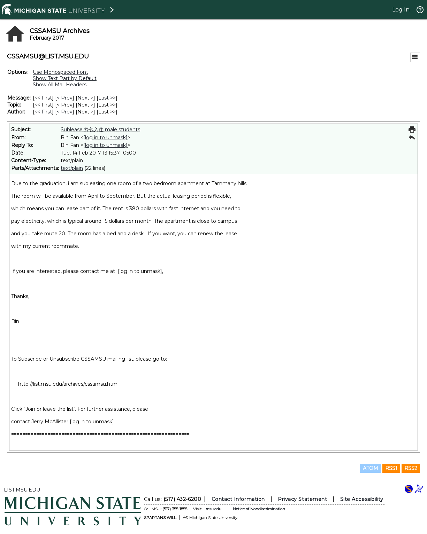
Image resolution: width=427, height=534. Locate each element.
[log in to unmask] (105, 137)
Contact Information (238, 499)
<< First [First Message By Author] (43, 112)
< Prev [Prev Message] (65, 98)
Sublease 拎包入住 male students (100, 129)
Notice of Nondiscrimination (258, 508)
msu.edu (213, 508)
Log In (401, 9)
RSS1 (391, 468)
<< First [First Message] (43, 98)
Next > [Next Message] (85, 98)
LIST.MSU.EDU (22, 490)
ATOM (370, 468)
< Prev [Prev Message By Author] (65, 112)
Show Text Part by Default (65, 78)
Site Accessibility (361, 499)
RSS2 (410, 468)
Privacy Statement (302, 499)
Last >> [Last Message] (107, 98)
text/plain (72, 168)
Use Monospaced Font (60, 72)
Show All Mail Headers (59, 84)
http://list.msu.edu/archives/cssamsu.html (68, 384)
